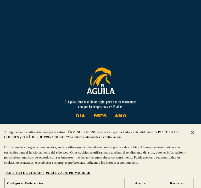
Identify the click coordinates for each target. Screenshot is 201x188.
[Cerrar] (192, 136)
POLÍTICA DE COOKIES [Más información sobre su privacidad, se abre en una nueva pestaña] (24, 176)
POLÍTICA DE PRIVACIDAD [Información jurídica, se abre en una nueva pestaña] (68, 176)
